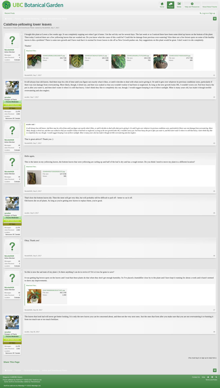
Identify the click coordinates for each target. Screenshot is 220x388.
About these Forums (209, 7)
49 (19, 55)
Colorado (17, 60)
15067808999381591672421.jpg (54, 291)
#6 (214, 266)
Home (208, 378)
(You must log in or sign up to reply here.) (202, 359)
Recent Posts (10, 13)
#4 (214, 192)
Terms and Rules (211, 381)
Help (203, 378)
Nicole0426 (46, 28)
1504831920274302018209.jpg (179, 55)
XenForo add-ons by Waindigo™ (15, 387)
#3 (214, 150)
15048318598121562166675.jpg (54, 55)
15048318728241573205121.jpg (96, 55)
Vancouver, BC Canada (12, 118)
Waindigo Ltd (35, 387)
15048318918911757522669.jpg (138, 55)
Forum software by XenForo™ (22, 381)
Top (212, 378)
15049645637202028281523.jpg (54, 172)
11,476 (18, 111)
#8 (214, 354)
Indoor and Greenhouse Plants (23, 28)
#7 (214, 311)
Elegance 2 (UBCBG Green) (12, 378)
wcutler (7, 97)
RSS (216, 378)
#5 (214, 234)
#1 (214, 75)
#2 (214, 118)
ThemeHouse (35, 383)
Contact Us (196, 378)
